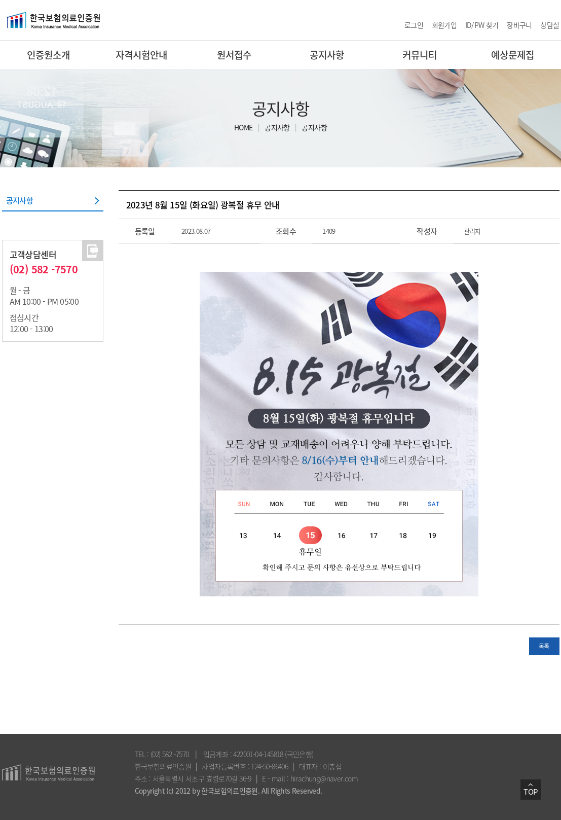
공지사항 (277, 127)
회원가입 (444, 25)
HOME (243, 127)
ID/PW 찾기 (482, 25)
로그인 (413, 25)
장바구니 (519, 25)
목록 (544, 646)
